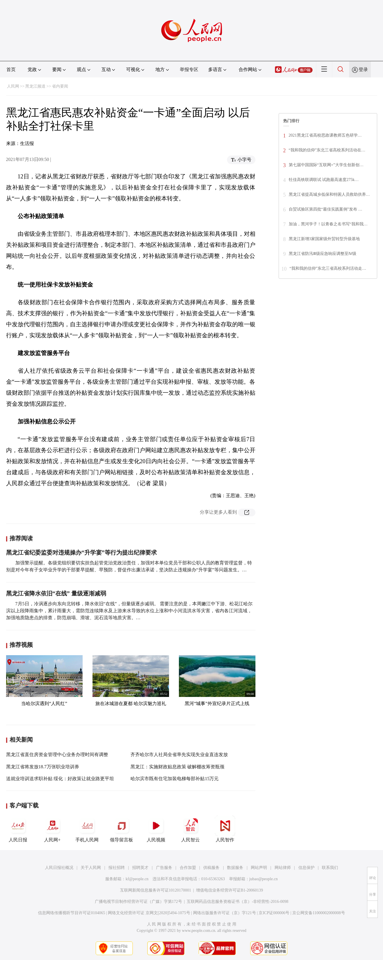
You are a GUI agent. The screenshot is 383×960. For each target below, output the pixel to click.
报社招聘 (116, 867)
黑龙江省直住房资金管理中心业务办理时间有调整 (57, 754)
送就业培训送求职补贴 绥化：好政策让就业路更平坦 (60, 778)
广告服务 (164, 867)
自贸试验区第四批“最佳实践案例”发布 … (325, 209)
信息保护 (306, 867)
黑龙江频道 (35, 86)
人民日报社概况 (59, 867)
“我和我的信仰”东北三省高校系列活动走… (328, 268)
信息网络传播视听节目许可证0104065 (71, 913)
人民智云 (190, 829)
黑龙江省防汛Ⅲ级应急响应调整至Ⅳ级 (322, 253)
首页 (11, 69)
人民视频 (156, 829)
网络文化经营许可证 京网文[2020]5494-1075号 (149, 913)
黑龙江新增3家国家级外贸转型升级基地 (324, 239)
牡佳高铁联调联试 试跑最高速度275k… (324, 179)
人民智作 (225, 829)
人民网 (13, 86)
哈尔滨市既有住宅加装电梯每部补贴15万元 (174, 778)
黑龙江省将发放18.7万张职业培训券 (42, 766)
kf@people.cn (137, 879)
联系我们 (330, 867)
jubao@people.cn (263, 879)
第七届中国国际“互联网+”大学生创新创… (326, 165)
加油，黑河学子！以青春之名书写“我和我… (328, 224)
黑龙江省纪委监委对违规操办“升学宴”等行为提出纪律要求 (81, 552)
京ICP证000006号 (274, 913)
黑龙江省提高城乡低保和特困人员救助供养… (329, 194)
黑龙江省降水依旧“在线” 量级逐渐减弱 (56, 593)
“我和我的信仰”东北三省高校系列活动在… (327, 150)
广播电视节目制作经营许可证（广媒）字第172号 (138, 901)
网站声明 (259, 867)
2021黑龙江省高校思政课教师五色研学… (325, 135)
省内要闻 (60, 86)
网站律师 (283, 867)
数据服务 (235, 867)
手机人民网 (87, 829)
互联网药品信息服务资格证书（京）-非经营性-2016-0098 (237, 901)
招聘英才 (140, 867)
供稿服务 (211, 867)
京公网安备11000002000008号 (318, 913)
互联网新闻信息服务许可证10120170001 (155, 890)
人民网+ (52, 829)
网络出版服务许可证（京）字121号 (224, 913)
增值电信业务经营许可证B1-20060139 (229, 890)
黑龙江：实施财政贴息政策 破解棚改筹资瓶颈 (177, 766)
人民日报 (18, 829)
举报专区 (189, 69)
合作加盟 (188, 867)
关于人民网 (91, 867)
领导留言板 (121, 829)
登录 (363, 69)
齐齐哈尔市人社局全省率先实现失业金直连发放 (179, 754)
